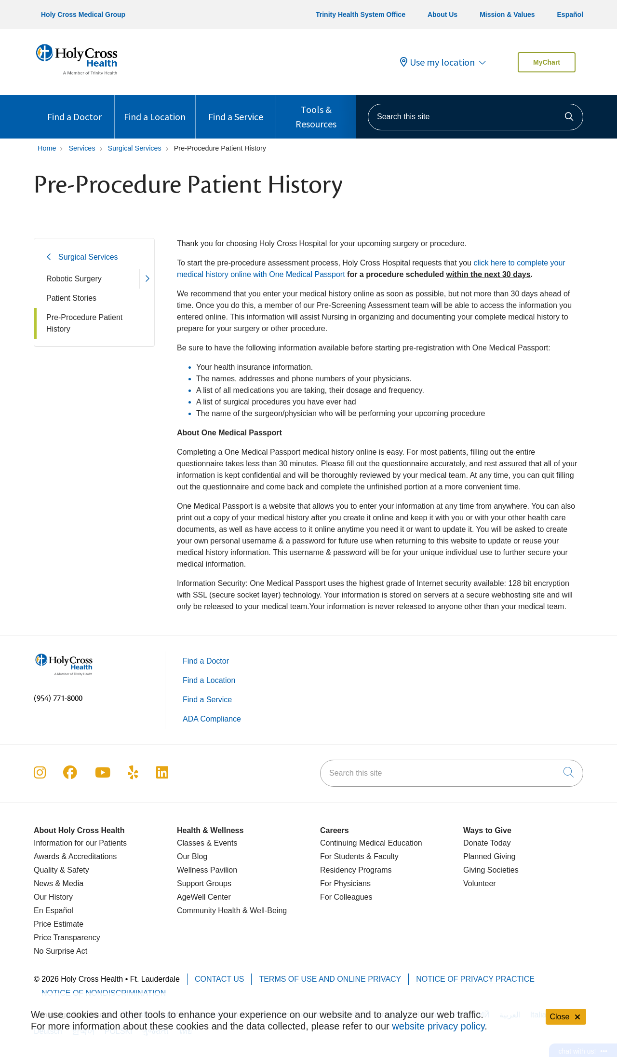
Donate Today (486, 843)
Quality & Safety (61, 870)
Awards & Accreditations (75, 856)
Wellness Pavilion (207, 870)
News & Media (58, 883)
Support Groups (204, 883)
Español (570, 14)
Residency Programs (356, 870)
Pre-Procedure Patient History (84, 323)
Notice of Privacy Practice (475, 979)
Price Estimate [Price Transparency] (58, 924)
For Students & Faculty (359, 856)
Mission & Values (507, 14)
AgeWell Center (204, 897)
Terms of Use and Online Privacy (330, 979)
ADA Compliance (212, 719)
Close (566, 1017)
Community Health (209, 910)
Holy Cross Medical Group (83, 14)
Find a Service (235, 109)
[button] (146, 279)
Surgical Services (88, 257)
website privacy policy (438, 1026)
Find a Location (154, 109)
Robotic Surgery (74, 279)
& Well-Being (264, 910)
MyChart (546, 62)
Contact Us (219, 979)
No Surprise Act (60, 951)
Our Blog (192, 856)
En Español (53, 910)
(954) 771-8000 (58, 698)
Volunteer (479, 883)
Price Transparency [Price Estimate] (67, 937)
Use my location (437, 62)
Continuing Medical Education (371, 843)
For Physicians (345, 883)
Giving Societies (491, 870)
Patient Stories (71, 298)
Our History (53, 897)
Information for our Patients (80, 843)
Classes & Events (207, 843)
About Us (442, 14)
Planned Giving (489, 856)
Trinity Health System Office (360, 14)
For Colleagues (346, 897)
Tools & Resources (316, 112)
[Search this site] (475, 117)
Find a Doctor (74, 109)
